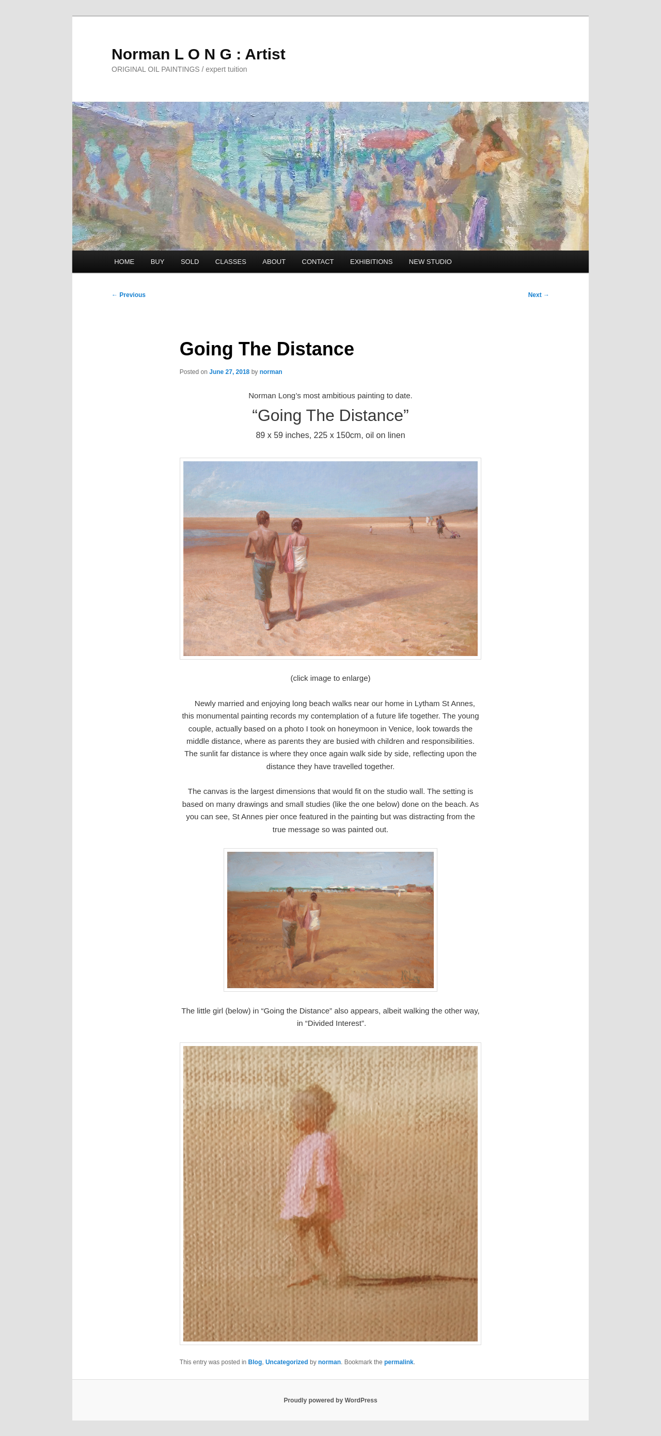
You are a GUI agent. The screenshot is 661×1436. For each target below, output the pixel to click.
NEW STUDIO (430, 262)
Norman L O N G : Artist (199, 54)
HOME (124, 262)
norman (271, 372)
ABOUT (274, 262)
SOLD (190, 262)
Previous (129, 295)
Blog (255, 1362)
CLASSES (230, 262)
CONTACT (318, 262)
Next (538, 295)
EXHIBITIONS (371, 262)
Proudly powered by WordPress (330, 1400)
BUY (158, 262)
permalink (399, 1362)
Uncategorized (286, 1362)
